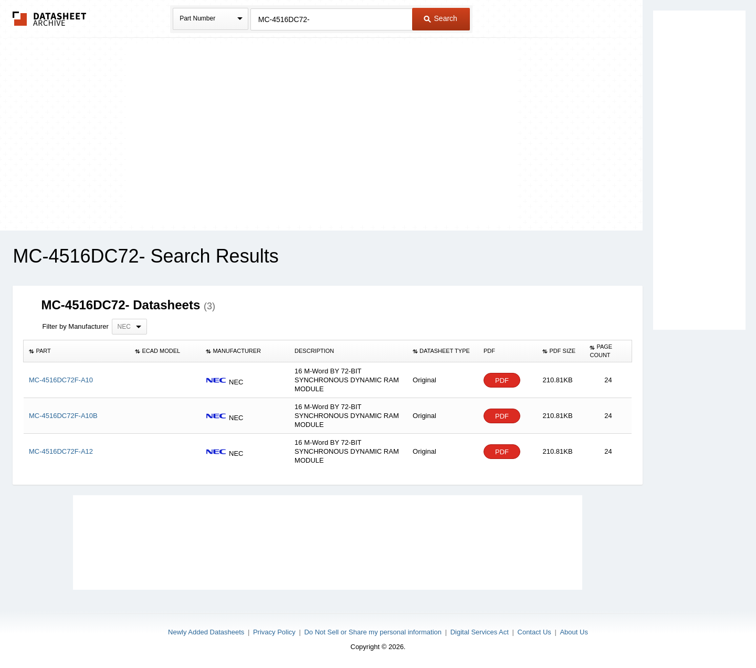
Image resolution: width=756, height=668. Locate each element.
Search (440, 18)
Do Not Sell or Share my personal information (373, 632)
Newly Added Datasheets (206, 632)
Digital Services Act (479, 632)
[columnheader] (77, 351)
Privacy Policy (274, 632)
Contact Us (534, 632)
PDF (502, 380)
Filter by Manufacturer (75, 326)
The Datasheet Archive (50, 19)
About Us (573, 632)
